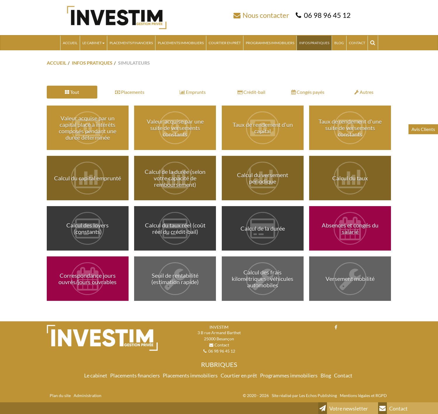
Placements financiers (131, 43)
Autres (363, 92)
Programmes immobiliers (270, 43)
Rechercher (374, 42)
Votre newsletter (343, 408)
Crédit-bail (251, 92)
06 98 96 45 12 (327, 15)
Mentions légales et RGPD (363, 395)
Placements (129, 92)
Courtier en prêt (225, 43)
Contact (357, 43)
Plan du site (60, 395)
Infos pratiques (314, 43)
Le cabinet (93, 43)
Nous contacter (266, 15)
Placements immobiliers (181, 43)
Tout (72, 92)
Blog (339, 43)
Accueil (70, 43)
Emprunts (193, 92)
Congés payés (307, 92)
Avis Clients (423, 129)
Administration (87, 395)
